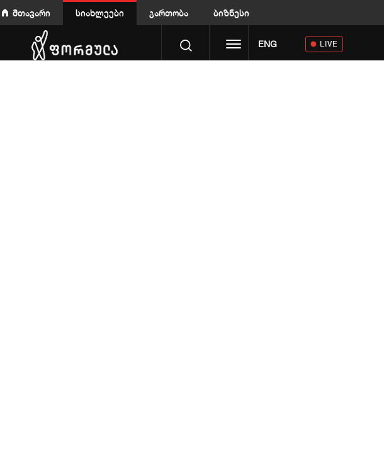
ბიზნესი (231, 13)
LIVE (329, 43)
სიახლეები (100, 13)
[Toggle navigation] (233, 45)
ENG (267, 44)
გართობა (168, 13)
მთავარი (31, 13)
